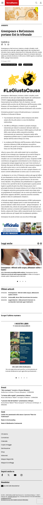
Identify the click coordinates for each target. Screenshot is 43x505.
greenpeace (28, 64)
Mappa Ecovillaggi (7, 463)
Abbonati (4, 456)
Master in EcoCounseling (8, 420)
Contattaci (5, 438)
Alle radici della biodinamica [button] (21, 367)
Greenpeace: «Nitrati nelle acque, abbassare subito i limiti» (20, 294)
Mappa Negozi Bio (7, 459)
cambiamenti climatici (9, 64)
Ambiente (4, 25)
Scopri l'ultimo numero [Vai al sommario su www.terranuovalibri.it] (11, 315)
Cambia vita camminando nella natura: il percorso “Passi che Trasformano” (18, 415)
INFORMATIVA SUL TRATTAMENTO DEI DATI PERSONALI (14, 500)
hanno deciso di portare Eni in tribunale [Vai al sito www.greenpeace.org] (20, 100)
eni (20, 64)
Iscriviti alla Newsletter (10, 486)
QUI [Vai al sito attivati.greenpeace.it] (35, 217)
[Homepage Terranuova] (12, 2)
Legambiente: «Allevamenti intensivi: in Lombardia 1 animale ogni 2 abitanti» (18, 301)
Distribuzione (5, 448)
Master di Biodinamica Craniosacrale (11, 423)
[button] (2, 2)
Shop (3, 452)
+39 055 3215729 (12, 496)
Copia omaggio (6, 445)
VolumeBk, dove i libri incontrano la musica (19, 297)
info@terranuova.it (6, 498)
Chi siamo (4, 434)
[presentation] (38, 243)
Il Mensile (4, 441)
